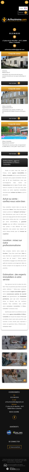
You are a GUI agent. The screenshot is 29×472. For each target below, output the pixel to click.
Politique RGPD (19, 462)
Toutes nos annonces (11, 462)
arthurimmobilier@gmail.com (14, 49)
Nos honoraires (17, 460)
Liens (22, 460)
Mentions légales (10, 460)
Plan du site (4, 460)
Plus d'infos (20, 347)
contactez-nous (7, 326)
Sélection (21, 12)
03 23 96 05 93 (14, 33)
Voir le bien (14, 83)
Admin (25, 460)
